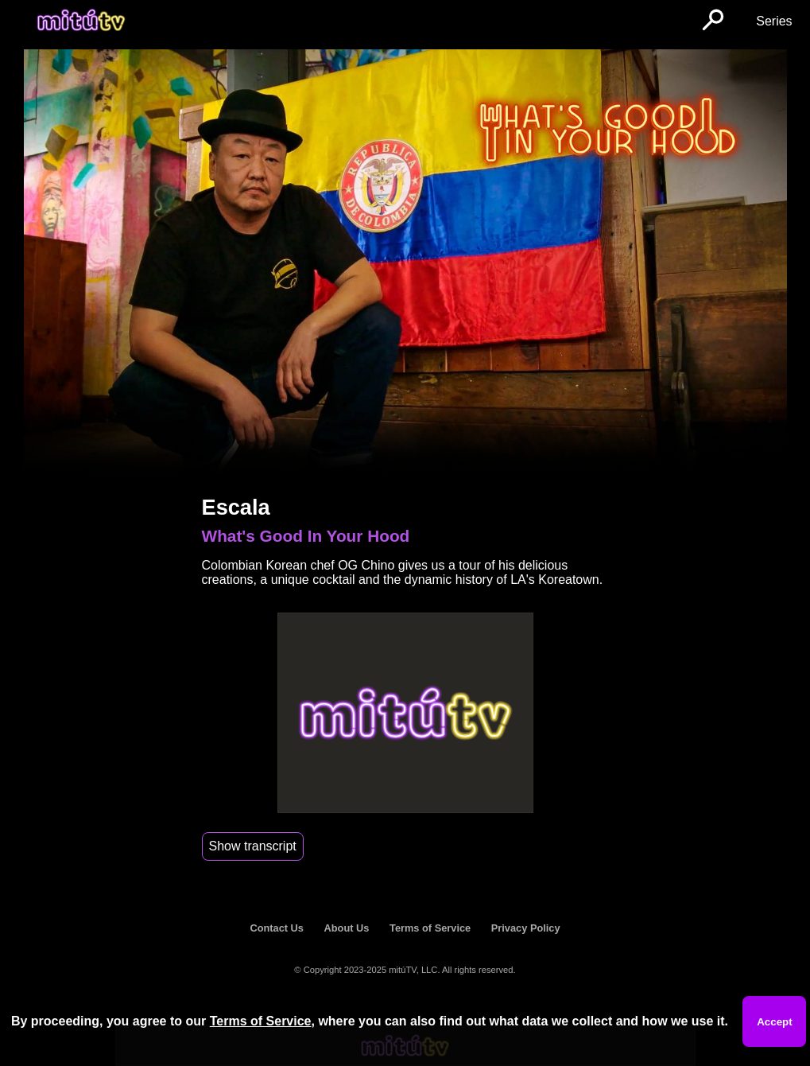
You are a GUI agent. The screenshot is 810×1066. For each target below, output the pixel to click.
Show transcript (252, 846)
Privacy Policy (525, 928)
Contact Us (277, 928)
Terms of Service (430, 928)
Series (774, 21)
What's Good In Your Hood (306, 536)
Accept (774, 1022)
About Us (347, 928)
